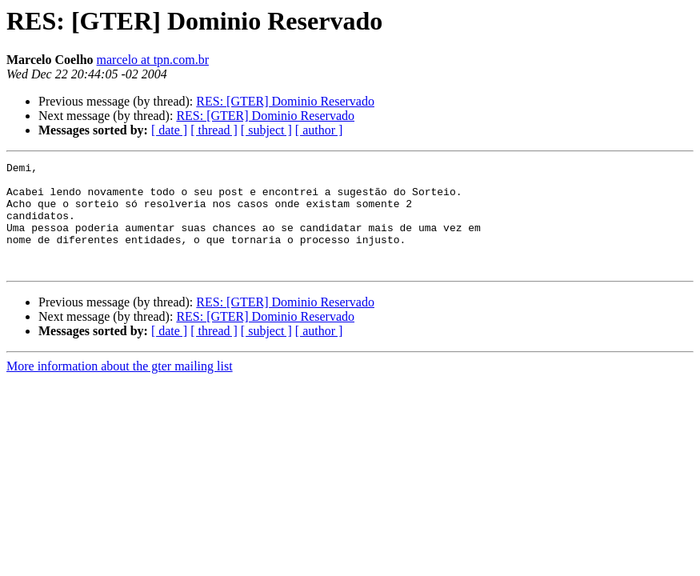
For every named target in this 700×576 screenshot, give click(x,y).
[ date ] (169, 130)
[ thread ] (214, 130)
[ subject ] (266, 130)
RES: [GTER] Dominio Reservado (285, 101)
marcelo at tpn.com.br (153, 59)
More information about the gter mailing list (119, 387)
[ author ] (319, 130)
